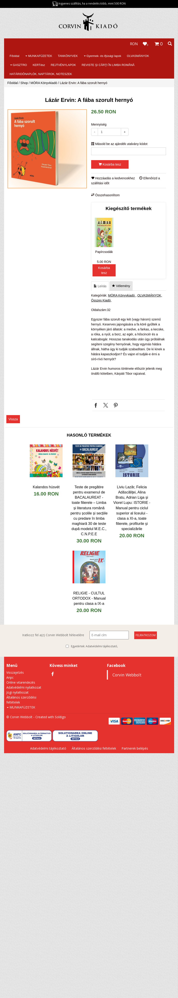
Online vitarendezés (20, 682)
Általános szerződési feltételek (94, 748)
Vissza (13, 419)
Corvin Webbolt (126, 675)
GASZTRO (18, 65)
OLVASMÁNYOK (138, 56)
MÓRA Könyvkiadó (44, 83)
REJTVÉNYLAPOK (63, 65)
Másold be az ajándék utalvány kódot (119, 144)
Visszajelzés (15, 672)
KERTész (39, 65)
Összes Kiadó (101, 300)
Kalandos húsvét (46, 487)
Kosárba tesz (110, 164)
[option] (47, 148)
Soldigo (60, 717)
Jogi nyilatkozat (17, 692)
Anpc (10, 677)
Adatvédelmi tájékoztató (101, 646)
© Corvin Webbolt (19, 717)
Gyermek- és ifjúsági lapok (102, 56)
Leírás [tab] (100, 286)
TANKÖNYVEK (68, 56)
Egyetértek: (94, 646)
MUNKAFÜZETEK (38, 56)
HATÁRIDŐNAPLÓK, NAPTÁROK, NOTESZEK (41, 74)
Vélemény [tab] (121, 286)
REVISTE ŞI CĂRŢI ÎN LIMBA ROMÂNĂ (108, 65)
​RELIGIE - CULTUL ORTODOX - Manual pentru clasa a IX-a (89, 598)
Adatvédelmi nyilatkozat (23, 687)
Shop (24, 83)
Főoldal (15, 56)
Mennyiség (99, 124)
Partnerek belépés (135, 748)
